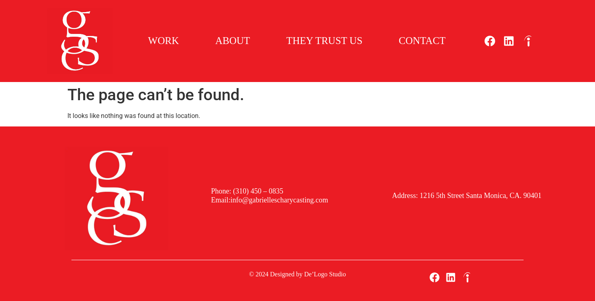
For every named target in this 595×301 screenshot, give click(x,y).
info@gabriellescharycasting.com (279, 200)
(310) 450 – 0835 (257, 191)
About (232, 40)
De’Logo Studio (325, 274)
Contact (422, 40)
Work (163, 40)
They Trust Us (324, 40)
